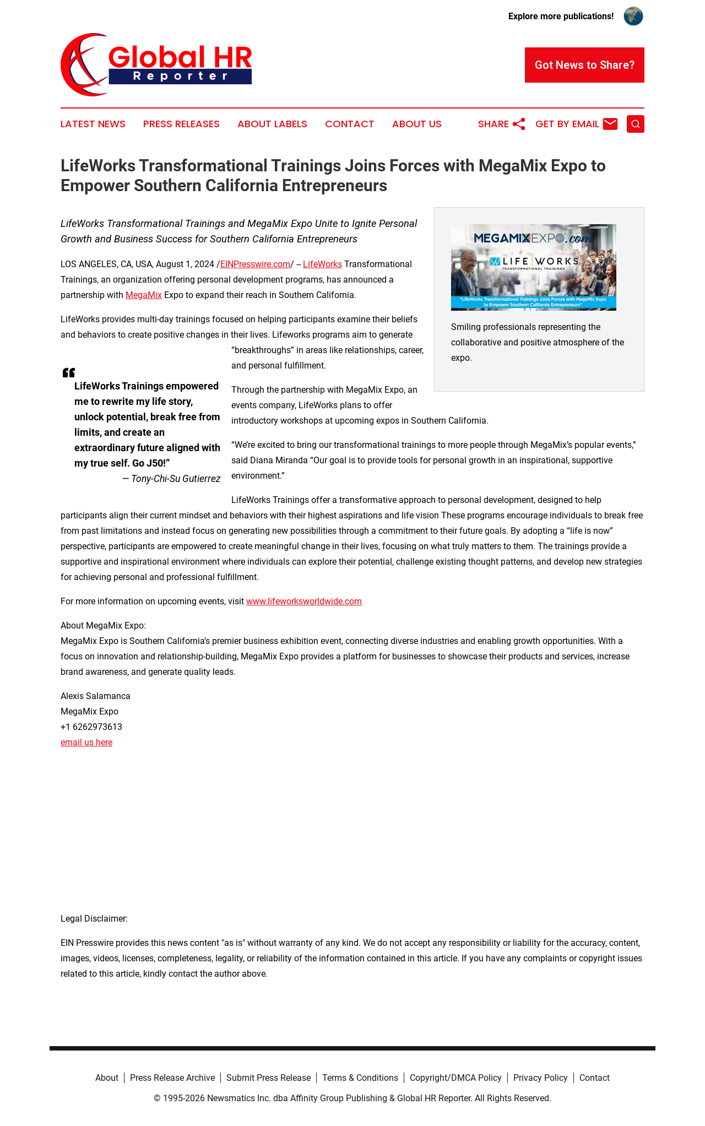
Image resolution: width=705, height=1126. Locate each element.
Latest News (93, 124)
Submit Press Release (268, 1078)
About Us (417, 124)
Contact (350, 124)
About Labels (272, 124)
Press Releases (181, 124)
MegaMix (144, 295)
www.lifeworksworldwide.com (304, 601)
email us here (86, 742)
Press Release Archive (172, 1078)
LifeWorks (322, 264)
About (106, 1078)
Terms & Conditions (360, 1078)
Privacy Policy (540, 1078)
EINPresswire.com (255, 264)
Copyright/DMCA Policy (456, 1078)
